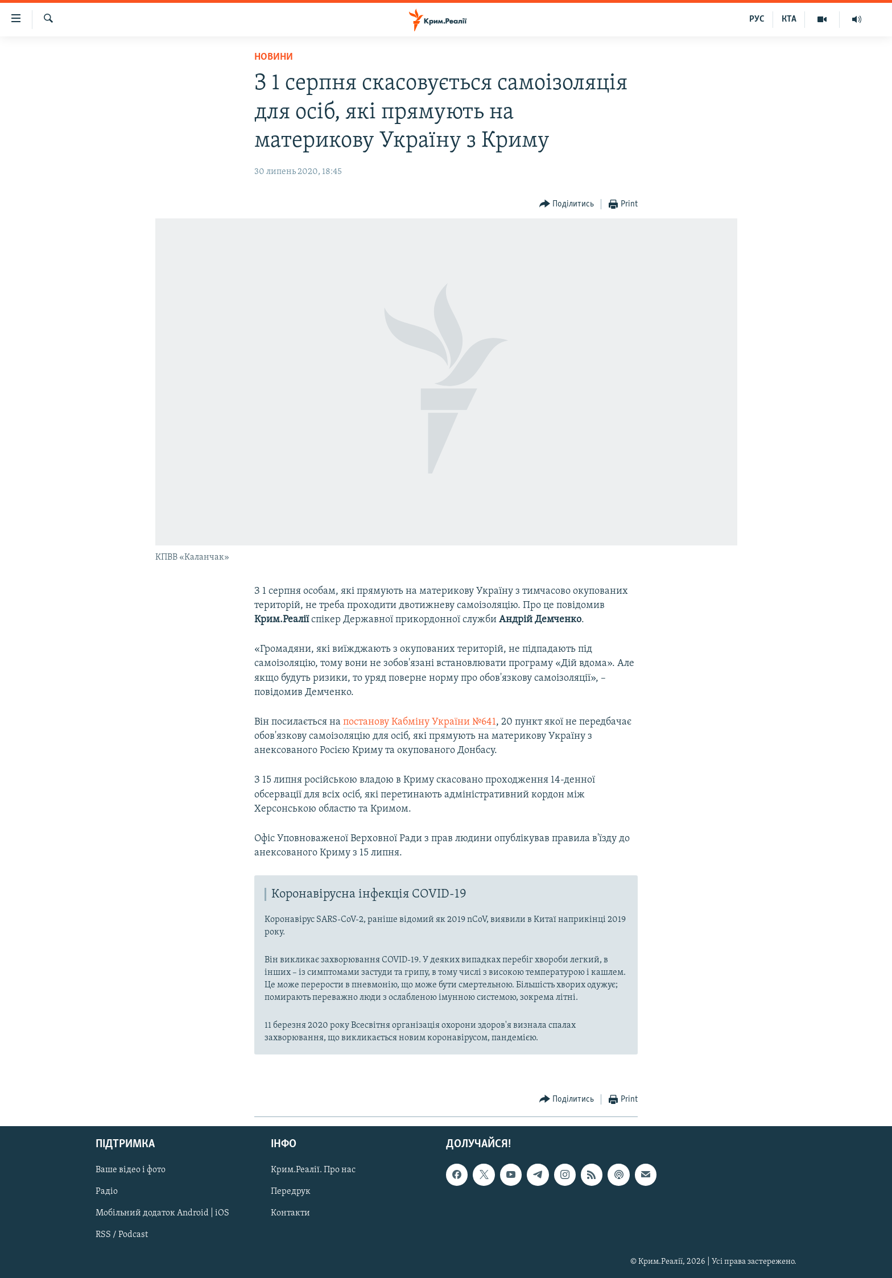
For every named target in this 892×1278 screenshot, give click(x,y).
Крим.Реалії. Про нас (313, 1170)
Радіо (107, 1192)
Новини (273, 57)
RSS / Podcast (122, 1235)
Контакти (290, 1213)
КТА (789, 19)
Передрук (291, 1192)
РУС (757, 19)
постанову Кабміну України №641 (419, 722)
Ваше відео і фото (131, 1170)
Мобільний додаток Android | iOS (162, 1213)
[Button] (566, 204)
